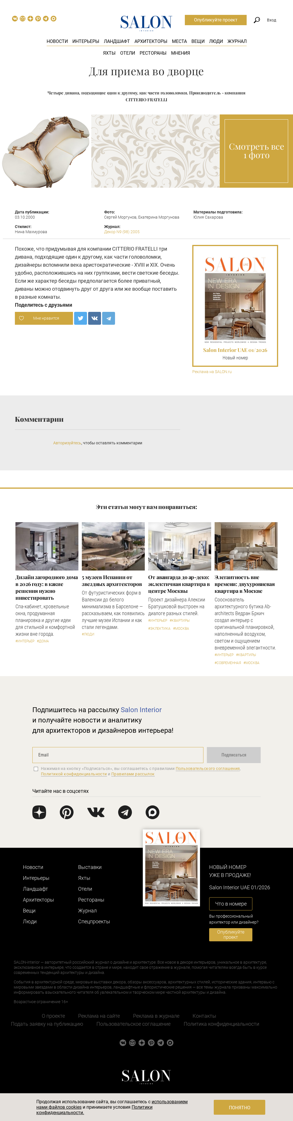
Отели (127, 53)
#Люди (88, 634)
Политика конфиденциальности (221, 1024)
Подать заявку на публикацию (47, 1024)
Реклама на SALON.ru (212, 372)
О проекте (53, 1016)
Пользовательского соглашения (208, 768)
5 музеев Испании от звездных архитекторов (112, 580)
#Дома (43, 641)
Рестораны (153, 53)
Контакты (204, 1016)
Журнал (237, 41)
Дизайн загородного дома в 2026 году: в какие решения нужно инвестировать (46, 587)
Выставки (90, 867)
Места (179, 41)
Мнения (180, 53)
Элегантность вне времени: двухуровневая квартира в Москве (245, 584)
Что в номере (231, 904)
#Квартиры (180, 620)
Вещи (198, 41)
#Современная (228, 663)
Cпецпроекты (94, 921)
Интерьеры (85, 41)
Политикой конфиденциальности (74, 774)
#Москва (181, 628)
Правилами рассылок (133, 774)
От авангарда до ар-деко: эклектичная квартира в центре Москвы (179, 584)
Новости (57, 41)
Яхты (109, 53)
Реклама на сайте (99, 1016)
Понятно (239, 1107)
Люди (216, 41)
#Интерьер (24, 641)
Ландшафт (117, 41)
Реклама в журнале (156, 1016)
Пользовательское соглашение (133, 1024)
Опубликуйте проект (215, 20)
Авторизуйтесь (67, 443)
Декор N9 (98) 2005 (122, 231)
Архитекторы (150, 41)
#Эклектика (159, 628)
